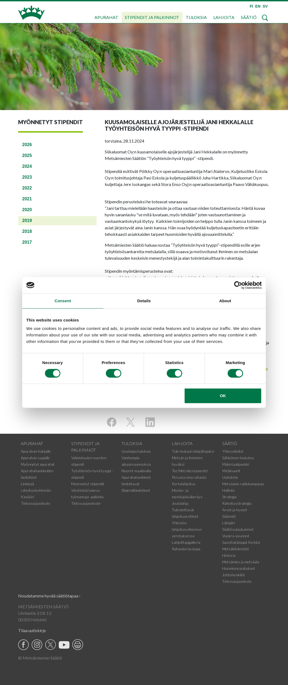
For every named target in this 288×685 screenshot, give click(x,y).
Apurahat (106, 17)
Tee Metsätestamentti (190, 470)
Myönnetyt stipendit (87, 483)
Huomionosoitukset (238, 568)
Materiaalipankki (235, 464)
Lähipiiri (228, 522)
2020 (27, 209)
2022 (27, 188)
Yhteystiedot (232, 451)
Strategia (229, 496)
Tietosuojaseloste (35, 503)
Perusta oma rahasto (189, 477)
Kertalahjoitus (183, 483)
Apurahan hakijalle (36, 451)
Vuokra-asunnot (235, 535)
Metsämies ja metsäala (240, 561)
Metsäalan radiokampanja (243, 483)
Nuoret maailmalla (136, 470)
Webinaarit (231, 470)
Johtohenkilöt (233, 575)
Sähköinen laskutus (238, 457)
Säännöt (229, 516)
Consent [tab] (63, 300)
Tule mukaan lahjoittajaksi (193, 451)
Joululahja (180, 503)
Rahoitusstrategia (236, 503)
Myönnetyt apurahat (38, 464)
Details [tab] (144, 300)
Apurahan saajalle (35, 457)
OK (223, 395)
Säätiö (249, 17)
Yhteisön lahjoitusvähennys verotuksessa (187, 529)
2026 (27, 144)
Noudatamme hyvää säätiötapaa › (49, 595)
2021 (27, 199)
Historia (228, 555)
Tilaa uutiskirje (32, 630)
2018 (27, 231)
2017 (27, 242)
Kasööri (27, 496)
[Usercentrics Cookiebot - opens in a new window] (238, 285)
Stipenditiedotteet (136, 490)
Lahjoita (223, 17)
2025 (27, 155)
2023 (27, 177)
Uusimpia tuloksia (136, 451)
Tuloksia (196, 17)
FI (251, 6)
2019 (27, 220)
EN (257, 6)
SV (265, 6)
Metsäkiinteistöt (235, 548)
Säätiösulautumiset (238, 529)
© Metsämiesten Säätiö (40, 657)
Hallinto (228, 490)
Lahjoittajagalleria (186, 542)
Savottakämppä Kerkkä (241, 542)
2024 (27, 166)
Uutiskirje (230, 477)
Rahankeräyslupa (186, 548)
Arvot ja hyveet (234, 509)
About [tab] (225, 300)
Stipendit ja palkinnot (152, 17)
